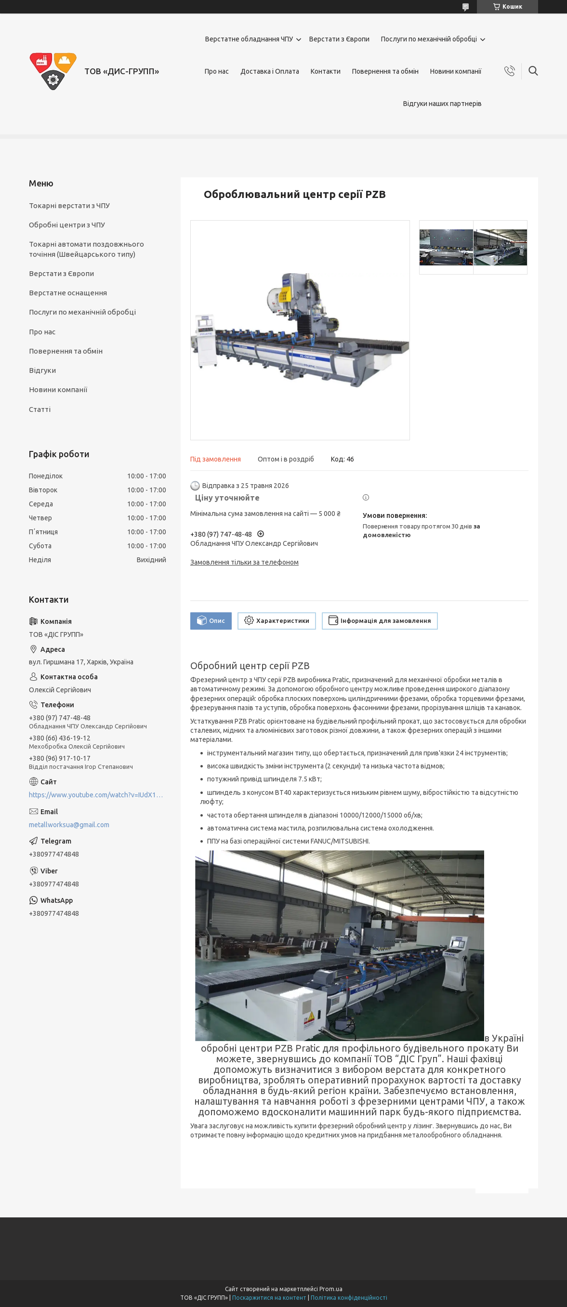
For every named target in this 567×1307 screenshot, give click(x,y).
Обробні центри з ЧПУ (67, 225)
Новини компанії (456, 71)
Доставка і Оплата (269, 71)
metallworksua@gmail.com (69, 825)
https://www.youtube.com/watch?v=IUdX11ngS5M (97, 795)
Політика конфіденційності (349, 1297)
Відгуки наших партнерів (442, 103)
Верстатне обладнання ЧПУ (249, 39)
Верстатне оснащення (68, 293)
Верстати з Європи (339, 39)
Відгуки (42, 370)
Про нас (217, 71)
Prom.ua (331, 1289)
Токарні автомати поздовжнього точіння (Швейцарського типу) (86, 249)
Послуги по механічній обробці (429, 39)
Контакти (326, 71)
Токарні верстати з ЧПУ (69, 205)
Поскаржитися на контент (269, 1297)
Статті (40, 409)
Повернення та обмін (385, 71)
